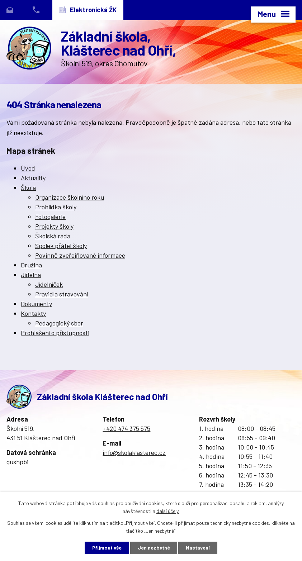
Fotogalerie (50, 216)
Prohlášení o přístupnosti (55, 333)
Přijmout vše (107, 548)
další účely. (167, 511)
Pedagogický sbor (59, 323)
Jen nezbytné (154, 548)
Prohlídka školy (55, 207)
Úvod (28, 168)
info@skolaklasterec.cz (134, 452)
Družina (31, 265)
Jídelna (31, 275)
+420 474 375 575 (126, 428)
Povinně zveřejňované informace (80, 255)
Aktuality (33, 178)
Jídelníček (49, 284)
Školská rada (52, 236)
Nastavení (198, 548)
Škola (28, 187)
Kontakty (33, 313)
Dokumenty (36, 304)
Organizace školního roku (69, 197)
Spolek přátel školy (61, 245)
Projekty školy (54, 226)
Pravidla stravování (61, 294)
